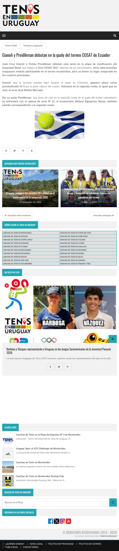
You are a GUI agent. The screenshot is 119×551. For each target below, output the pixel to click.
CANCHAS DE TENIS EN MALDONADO (17, 250)
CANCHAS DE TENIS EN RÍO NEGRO (16, 253)
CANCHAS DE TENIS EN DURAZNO (16, 243)
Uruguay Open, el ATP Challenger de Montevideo (41, 448)
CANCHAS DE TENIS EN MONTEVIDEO (17, 233)
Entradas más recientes (18, 215)
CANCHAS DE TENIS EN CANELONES (74, 236)
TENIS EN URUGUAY (108, 536)
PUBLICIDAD (10, 547)
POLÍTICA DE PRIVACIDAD (59, 544)
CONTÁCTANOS (29, 547)
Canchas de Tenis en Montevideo (33, 462)
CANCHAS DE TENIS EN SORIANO (72, 260)
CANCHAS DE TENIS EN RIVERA (72, 253)
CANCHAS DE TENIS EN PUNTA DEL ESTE (75, 233)
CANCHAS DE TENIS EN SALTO (71, 257)
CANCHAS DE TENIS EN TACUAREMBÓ (17, 264)
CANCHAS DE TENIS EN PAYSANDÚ (73, 250)
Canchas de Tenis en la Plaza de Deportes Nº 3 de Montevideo (48, 434)
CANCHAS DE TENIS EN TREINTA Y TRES (75, 264)
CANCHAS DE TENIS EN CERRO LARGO (18, 240)
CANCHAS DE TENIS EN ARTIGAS (15, 236)
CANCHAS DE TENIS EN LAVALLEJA (73, 246)
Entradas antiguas (103, 215)
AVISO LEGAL (34, 544)
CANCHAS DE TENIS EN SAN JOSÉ (16, 260)
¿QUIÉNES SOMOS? (13, 544)
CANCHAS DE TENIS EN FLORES (72, 243)
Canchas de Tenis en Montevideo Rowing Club (40, 476)
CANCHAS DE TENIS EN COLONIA (72, 240)
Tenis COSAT (11, 45)
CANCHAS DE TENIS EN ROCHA (15, 257)
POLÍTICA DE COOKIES (88, 544)
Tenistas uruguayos (33, 45)
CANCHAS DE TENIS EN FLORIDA (15, 246)
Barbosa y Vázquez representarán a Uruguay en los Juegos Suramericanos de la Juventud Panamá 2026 (59, 351)
